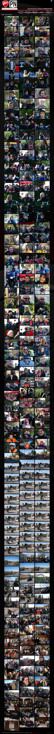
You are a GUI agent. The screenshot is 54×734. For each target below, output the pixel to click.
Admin (48, 732)
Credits (51, 732)
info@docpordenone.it (35, 732)
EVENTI (42, 12)
